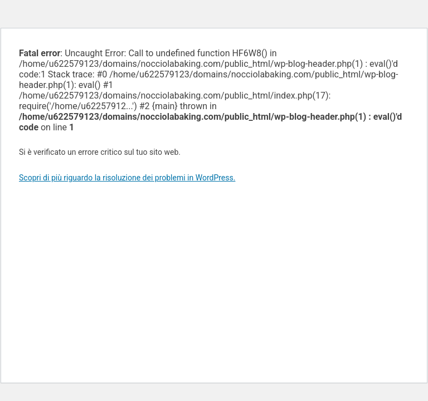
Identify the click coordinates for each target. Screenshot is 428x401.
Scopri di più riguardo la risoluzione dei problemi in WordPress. (127, 177)
